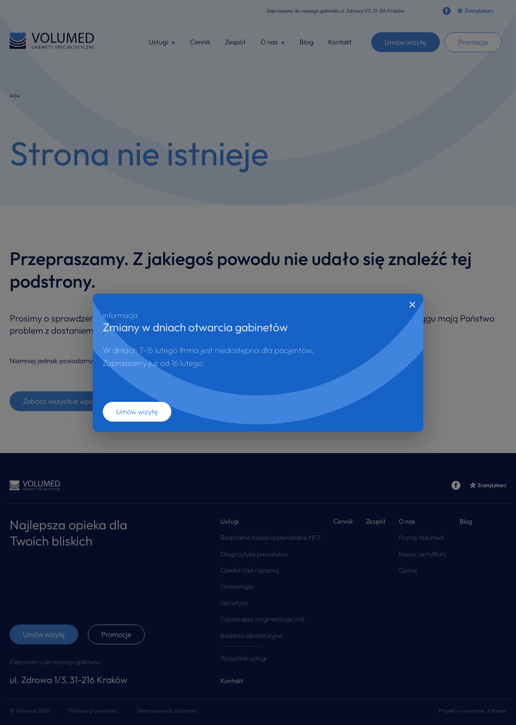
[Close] (412, 304)
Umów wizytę (137, 411)
